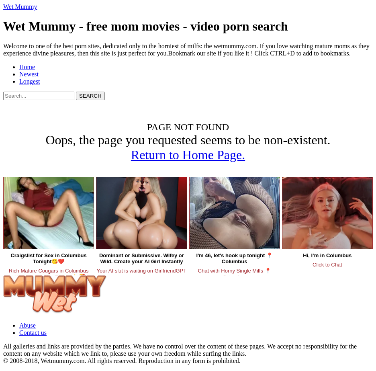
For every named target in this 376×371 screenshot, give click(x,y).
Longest (29, 81)
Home (27, 67)
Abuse (27, 325)
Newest (29, 74)
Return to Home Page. (188, 155)
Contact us (33, 332)
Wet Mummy (20, 6)
